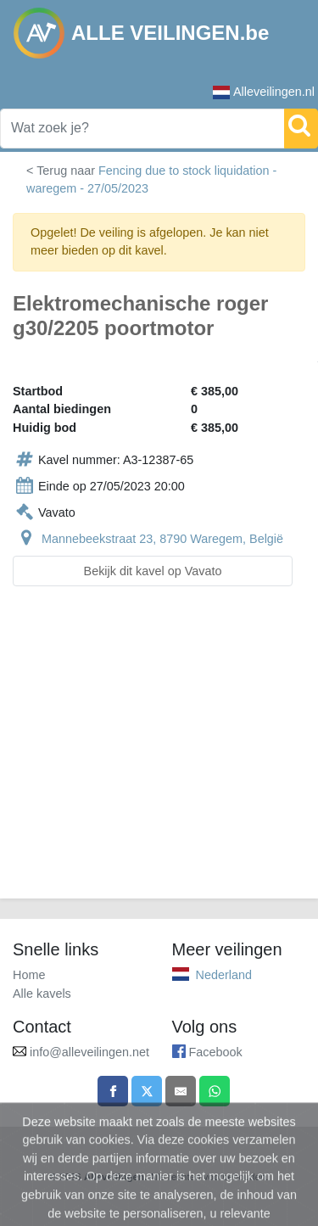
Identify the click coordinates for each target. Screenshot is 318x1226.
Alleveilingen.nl (264, 92)
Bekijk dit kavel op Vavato (153, 571)
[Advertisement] (159, 753)
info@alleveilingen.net (89, 1052)
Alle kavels (42, 993)
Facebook (216, 1052)
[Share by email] (180, 1091)
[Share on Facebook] (113, 1091)
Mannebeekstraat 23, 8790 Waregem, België (162, 539)
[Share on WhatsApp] (214, 1091)
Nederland (224, 975)
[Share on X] (146, 1091)
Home (29, 975)
